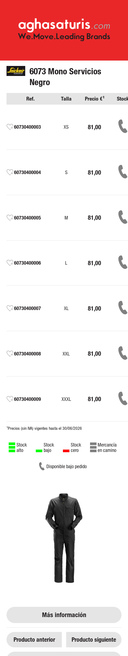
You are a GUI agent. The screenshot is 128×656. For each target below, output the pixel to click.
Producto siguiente (94, 639)
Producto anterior (34, 639)
